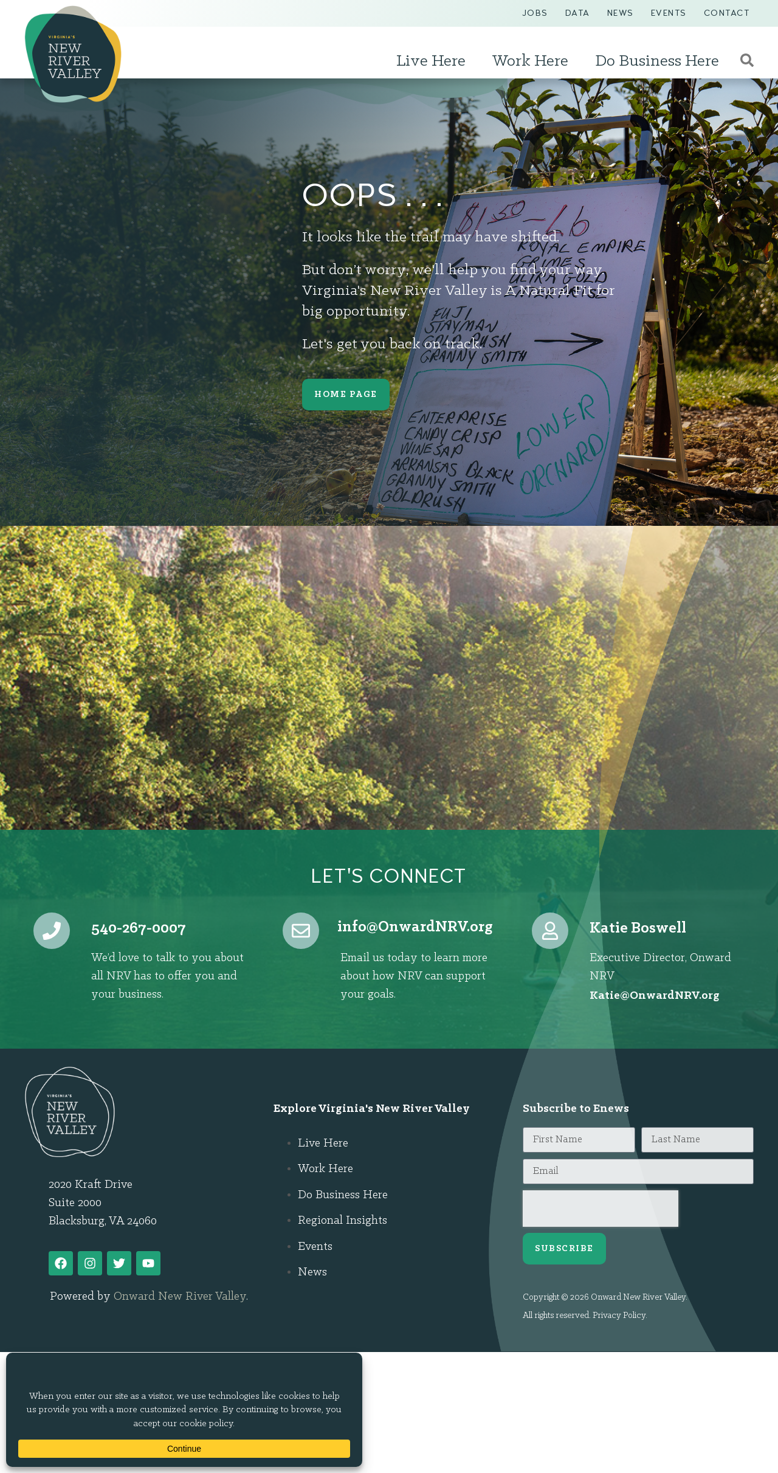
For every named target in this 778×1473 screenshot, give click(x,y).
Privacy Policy (619, 1315)
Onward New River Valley (180, 1297)
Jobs (535, 13)
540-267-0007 (138, 928)
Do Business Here (660, 61)
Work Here (533, 61)
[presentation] (600, 1208)
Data (577, 13)
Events (669, 13)
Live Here (434, 61)
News (620, 13)
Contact (727, 13)
